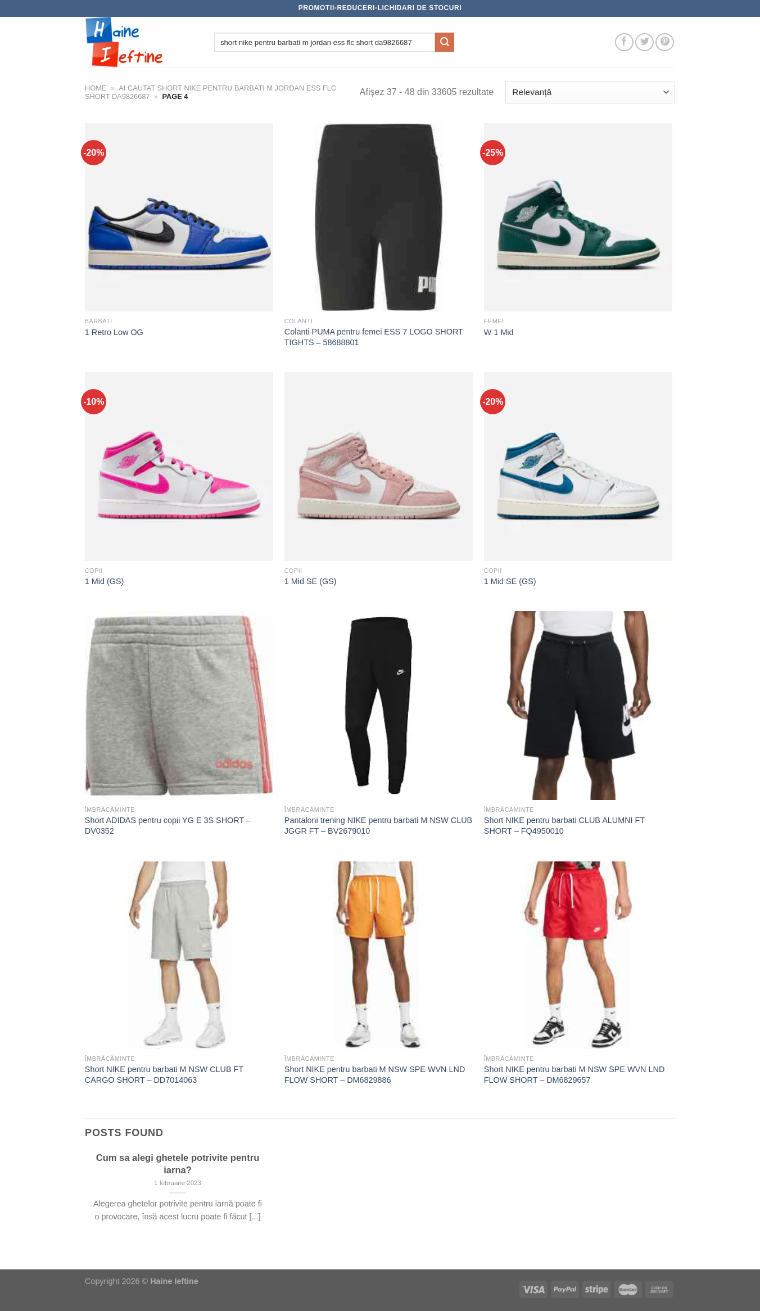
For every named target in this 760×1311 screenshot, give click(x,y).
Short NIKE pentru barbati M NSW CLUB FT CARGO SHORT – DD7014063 (164, 1074)
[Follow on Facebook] (624, 42)
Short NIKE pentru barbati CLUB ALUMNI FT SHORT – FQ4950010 (564, 825)
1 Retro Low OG (114, 332)
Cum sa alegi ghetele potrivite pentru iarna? (178, 1164)
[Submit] (444, 42)
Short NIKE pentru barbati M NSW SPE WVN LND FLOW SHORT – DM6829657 (574, 1074)
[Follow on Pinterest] (664, 42)
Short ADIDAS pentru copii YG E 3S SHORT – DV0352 (168, 825)
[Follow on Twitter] (644, 42)
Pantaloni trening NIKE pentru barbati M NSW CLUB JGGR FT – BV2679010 (378, 825)
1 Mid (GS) (104, 581)
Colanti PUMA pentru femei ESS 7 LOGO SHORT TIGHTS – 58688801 (373, 337)
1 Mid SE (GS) (310, 581)
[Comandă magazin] (590, 92)
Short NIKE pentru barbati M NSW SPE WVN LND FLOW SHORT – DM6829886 (374, 1074)
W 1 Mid (499, 332)
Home (95, 88)
